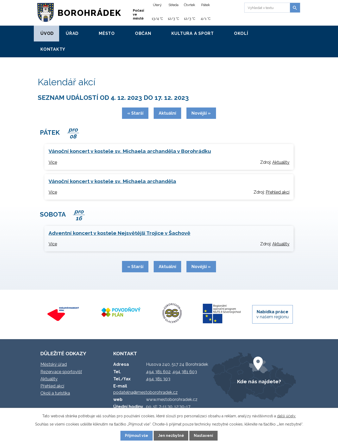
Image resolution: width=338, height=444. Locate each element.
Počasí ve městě (138, 14)
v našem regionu (272, 314)
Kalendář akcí (72, 63)
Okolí (241, 33)
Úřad (72, 33)
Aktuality (280, 162)
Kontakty (52, 49)
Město (107, 33)
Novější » (201, 113)
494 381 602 (158, 371)
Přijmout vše (136, 435)
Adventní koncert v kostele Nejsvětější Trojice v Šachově (119, 233)
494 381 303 (158, 378)
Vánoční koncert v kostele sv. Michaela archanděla (112, 181)
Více (53, 162)
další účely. (286, 416)
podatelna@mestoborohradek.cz (145, 392)
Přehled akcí (277, 192)
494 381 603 (184, 371)
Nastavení (203, 435)
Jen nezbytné (171, 435)
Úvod (47, 33)
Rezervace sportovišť (61, 371)
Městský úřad (53, 364)
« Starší (135, 113)
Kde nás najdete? (259, 381)
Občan (143, 33)
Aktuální (167, 113)
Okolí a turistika (55, 393)
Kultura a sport (192, 33)
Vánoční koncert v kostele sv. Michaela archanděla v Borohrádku (130, 151)
